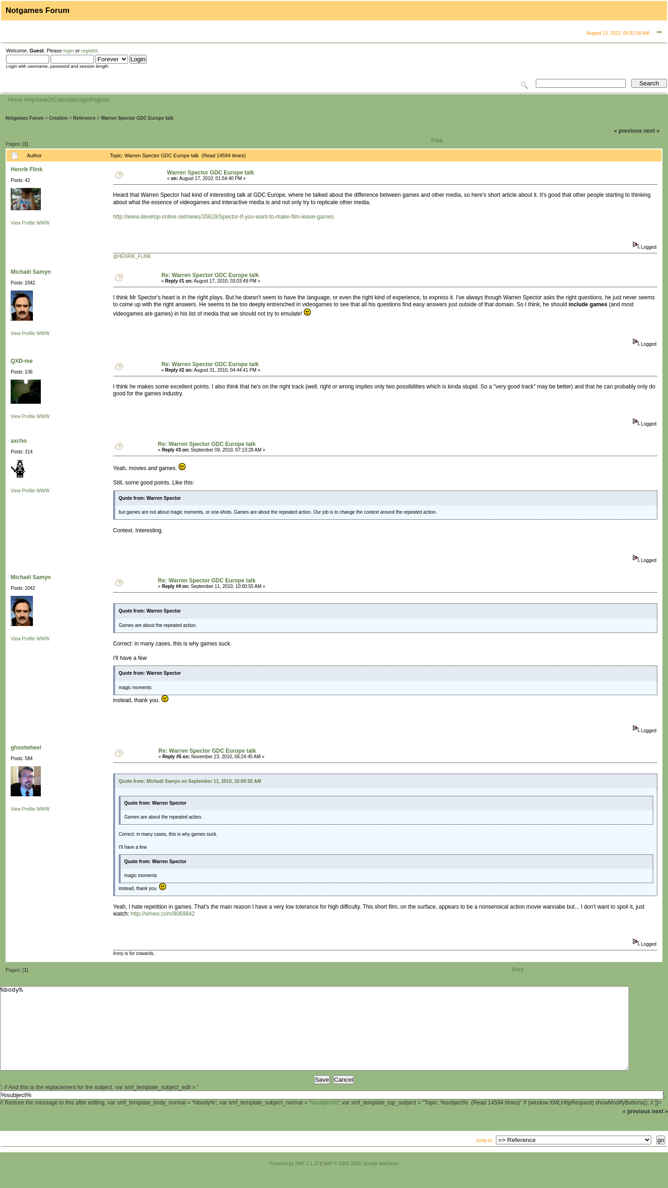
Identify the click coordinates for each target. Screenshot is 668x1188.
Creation (58, 118)
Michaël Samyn (31, 272)
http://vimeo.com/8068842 (163, 913)
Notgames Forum (25, 118)
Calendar (64, 100)
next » (651, 131)
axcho (19, 441)
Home (15, 100)
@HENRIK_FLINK (132, 256)
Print (437, 140)
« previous (628, 131)
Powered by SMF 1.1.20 (294, 1180)
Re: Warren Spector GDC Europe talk (210, 275)
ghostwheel (26, 747)
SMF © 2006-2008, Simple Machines (361, 1180)
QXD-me (21, 361)
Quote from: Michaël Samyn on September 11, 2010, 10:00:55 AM (190, 781)
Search (44, 100)
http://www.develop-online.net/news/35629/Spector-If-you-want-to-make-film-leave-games (223, 216)
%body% (314, 1036)
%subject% (324, 1119)
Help (30, 100)
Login (82, 100)
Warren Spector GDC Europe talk (137, 118)
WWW (42, 223)
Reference (84, 118)
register (89, 50)
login (68, 50)
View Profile (23, 223)
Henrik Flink (27, 169)
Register (100, 100)
